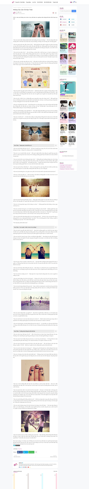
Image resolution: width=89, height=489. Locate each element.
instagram (64, 22)
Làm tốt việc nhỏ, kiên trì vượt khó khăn (63, 50)
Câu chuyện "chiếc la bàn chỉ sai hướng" (27, 227)
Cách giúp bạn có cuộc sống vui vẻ (63, 39)
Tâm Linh (67, 169)
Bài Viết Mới (39, 2)
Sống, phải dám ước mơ (72, 61)
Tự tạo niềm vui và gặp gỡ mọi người (63, 72)
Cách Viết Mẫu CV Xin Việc (72, 50)
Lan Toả (34, 2)
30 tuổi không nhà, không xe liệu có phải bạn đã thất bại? (72, 132)
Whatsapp (32, 452)
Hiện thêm (55, 471)
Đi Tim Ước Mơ (68, 165)
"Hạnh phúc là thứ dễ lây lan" (25, 145)
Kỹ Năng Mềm (62, 167)
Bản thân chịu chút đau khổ (63, 108)
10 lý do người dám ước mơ (72, 108)
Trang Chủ (17, 2)
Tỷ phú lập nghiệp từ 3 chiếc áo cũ (62, 132)
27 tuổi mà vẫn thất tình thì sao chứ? (72, 39)
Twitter (26, 452)
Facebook (20, 452)
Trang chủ (15, 7)
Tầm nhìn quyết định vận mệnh (66, 95)
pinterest (64, 25)
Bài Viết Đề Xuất (47, 2)
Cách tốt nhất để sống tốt (72, 72)
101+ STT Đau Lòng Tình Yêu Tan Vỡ (71, 144)
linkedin (73, 22)
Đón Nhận (22, 2)
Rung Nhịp (28, 2)
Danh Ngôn (62, 165)
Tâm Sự (71, 169)
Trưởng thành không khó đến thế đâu (27, 331)
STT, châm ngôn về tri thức (63, 144)
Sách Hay (68, 167)
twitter (73, 19)
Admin (20, 463)
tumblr (73, 25)
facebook (64, 19)
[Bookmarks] (73, 2)
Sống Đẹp (19, 7)
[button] (71, 2)
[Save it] (53, 13)
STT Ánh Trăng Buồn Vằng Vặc (63, 61)
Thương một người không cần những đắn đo (72, 120)
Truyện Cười (55, 2)
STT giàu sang (63, 119)
